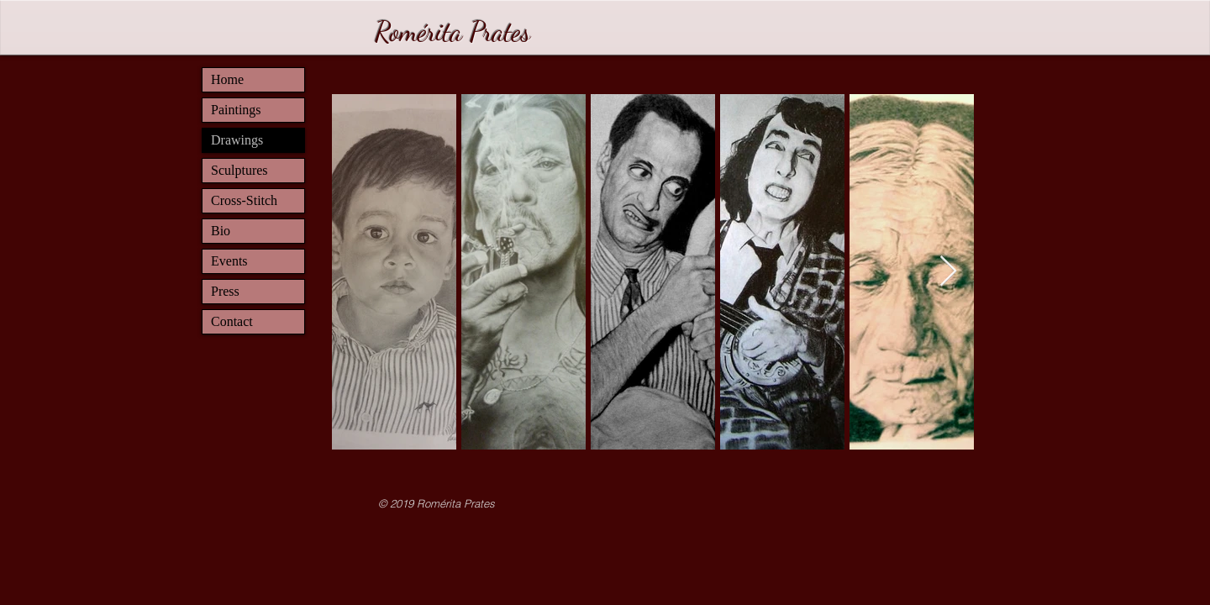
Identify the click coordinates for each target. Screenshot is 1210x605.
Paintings (236, 110)
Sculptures (239, 170)
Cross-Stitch (244, 200)
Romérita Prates (452, 31)
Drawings (237, 140)
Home (227, 79)
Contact (232, 321)
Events (229, 261)
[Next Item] (948, 271)
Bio (220, 231)
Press (225, 291)
